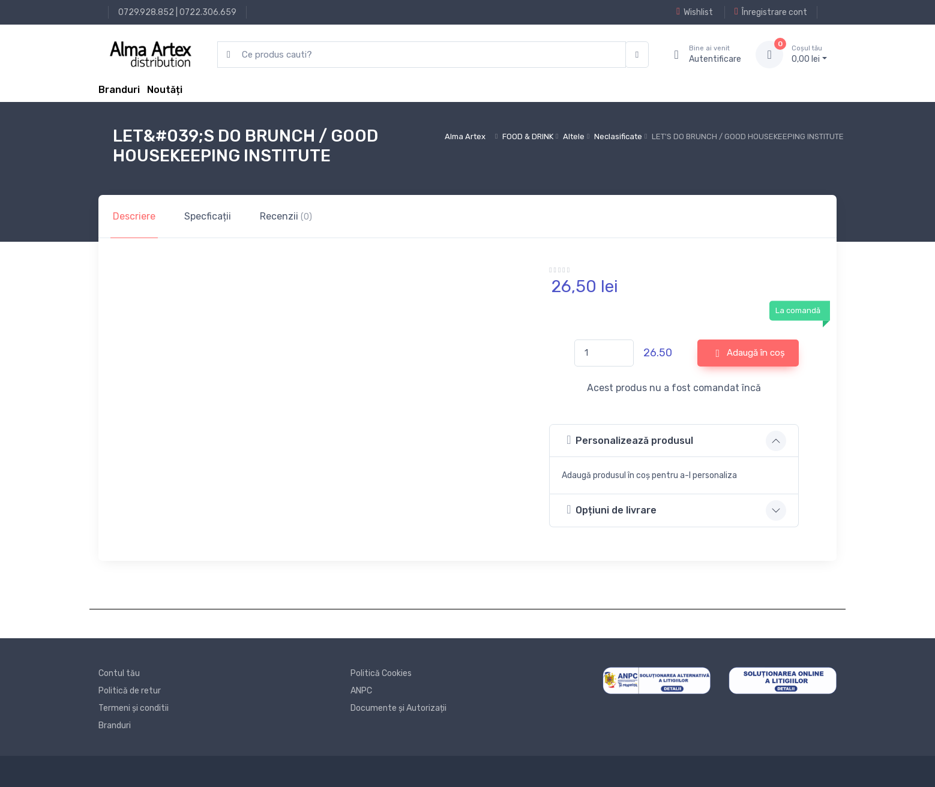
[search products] (421, 54)
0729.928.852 (146, 12)
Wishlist (694, 12)
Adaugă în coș (751, 353)
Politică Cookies (381, 673)
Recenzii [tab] (286, 216)
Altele (574, 136)
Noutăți (164, 89)
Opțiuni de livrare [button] (612, 509)
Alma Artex (465, 136)
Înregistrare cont (771, 12)
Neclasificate (618, 136)
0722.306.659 (207, 12)
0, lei (809, 54)
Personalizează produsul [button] (630, 440)
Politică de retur (129, 691)
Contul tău (119, 673)
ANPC (361, 691)
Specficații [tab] (207, 216)
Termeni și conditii (133, 708)
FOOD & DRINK (527, 136)
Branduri (119, 89)
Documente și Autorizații (398, 708)
